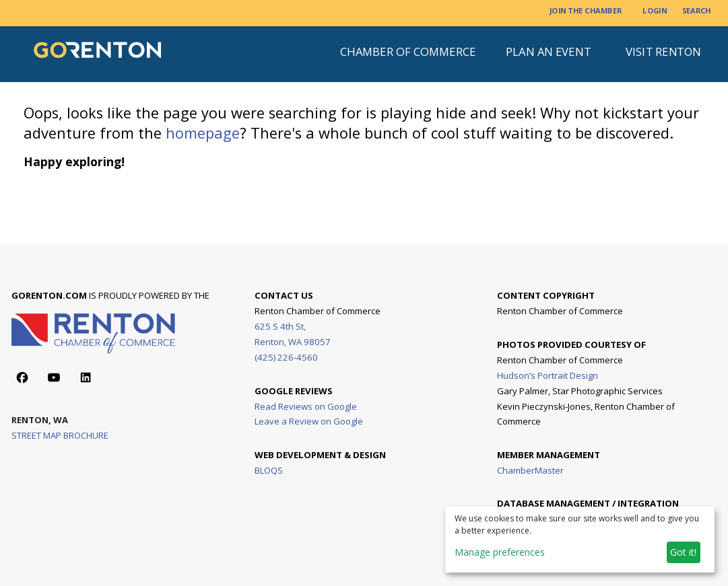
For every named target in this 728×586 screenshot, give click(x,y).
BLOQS (269, 470)
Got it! (683, 552)
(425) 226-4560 (286, 357)
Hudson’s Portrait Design (547, 375)
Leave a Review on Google (309, 421)
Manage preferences (500, 552)
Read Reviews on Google (306, 406)
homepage (203, 133)
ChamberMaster (530, 470)
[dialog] (580, 540)
